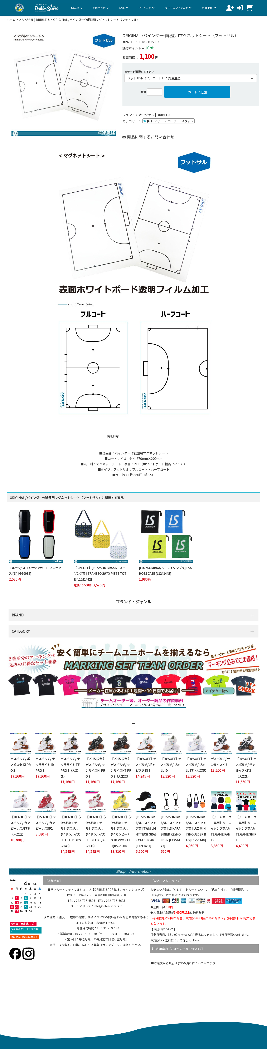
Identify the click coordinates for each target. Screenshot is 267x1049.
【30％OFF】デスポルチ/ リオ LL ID (171, 764)
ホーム (11, 19)
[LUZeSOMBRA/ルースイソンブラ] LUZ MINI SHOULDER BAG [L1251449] (196, 828)
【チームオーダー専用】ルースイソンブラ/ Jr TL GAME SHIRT (246, 828)
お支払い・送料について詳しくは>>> (174, 940)
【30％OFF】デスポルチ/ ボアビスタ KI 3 (146, 764)
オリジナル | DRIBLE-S (34, 19)
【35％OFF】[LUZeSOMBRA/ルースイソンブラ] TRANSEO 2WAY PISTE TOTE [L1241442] (100, 573)
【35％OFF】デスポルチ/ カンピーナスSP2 (45, 823)
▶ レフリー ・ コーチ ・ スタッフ (170, 121)
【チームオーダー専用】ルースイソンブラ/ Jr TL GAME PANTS (221, 828)
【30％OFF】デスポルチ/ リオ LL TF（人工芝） (197, 764)
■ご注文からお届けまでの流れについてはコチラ (183, 963)
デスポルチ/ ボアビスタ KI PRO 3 (20, 764)
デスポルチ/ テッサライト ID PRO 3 (45, 764)
